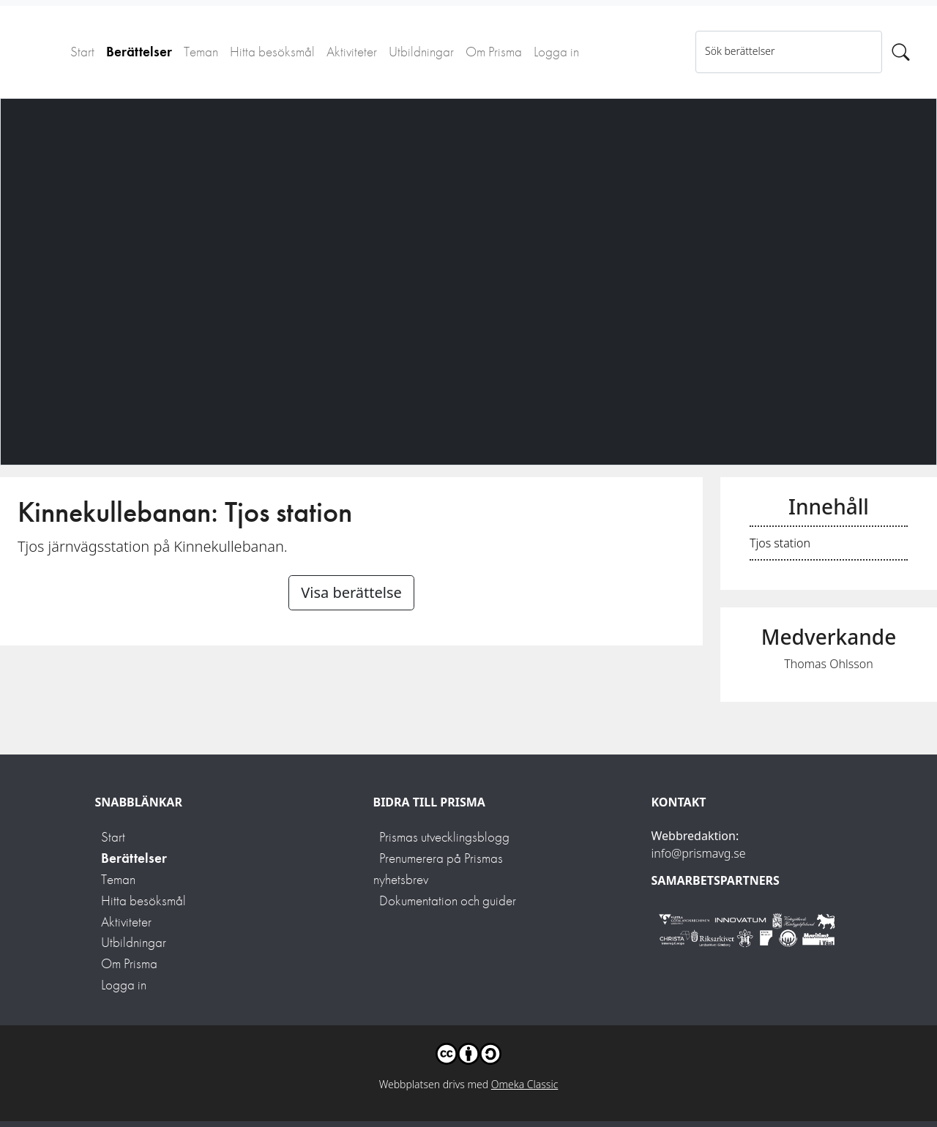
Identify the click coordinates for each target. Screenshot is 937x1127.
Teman (201, 51)
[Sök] (900, 52)
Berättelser (139, 51)
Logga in (556, 51)
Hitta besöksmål (272, 51)
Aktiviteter (351, 51)
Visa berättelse (351, 592)
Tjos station (780, 543)
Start (82, 51)
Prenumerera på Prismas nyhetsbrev (438, 868)
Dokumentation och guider (447, 900)
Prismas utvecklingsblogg (444, 837)
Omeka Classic (525, 1084)
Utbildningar (421, 51)
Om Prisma (494, 51)
